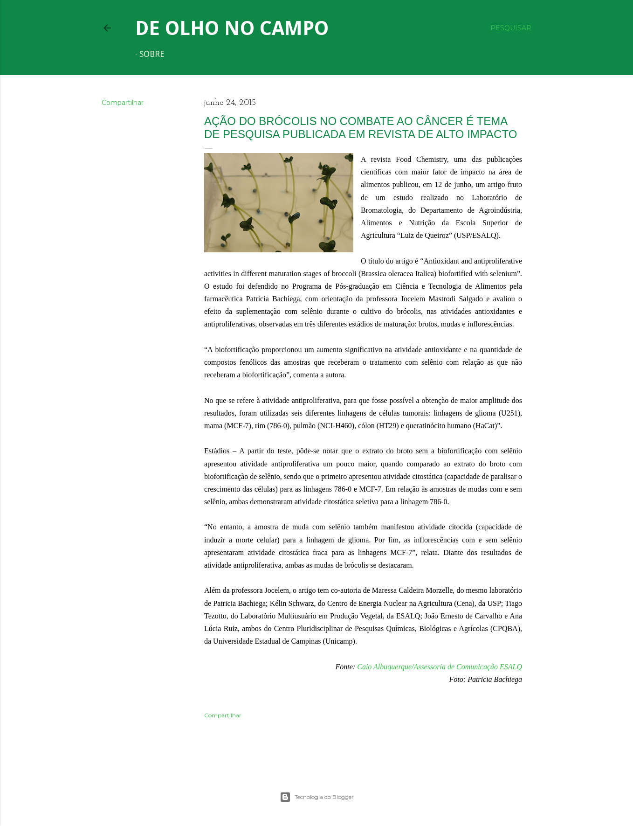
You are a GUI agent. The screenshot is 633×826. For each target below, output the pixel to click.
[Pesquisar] (510, 28)
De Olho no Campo (232, 28)
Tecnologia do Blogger (317, 797)
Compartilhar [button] (123, 102)
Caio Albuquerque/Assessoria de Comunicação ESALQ (439, 667)
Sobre (152, 54)
